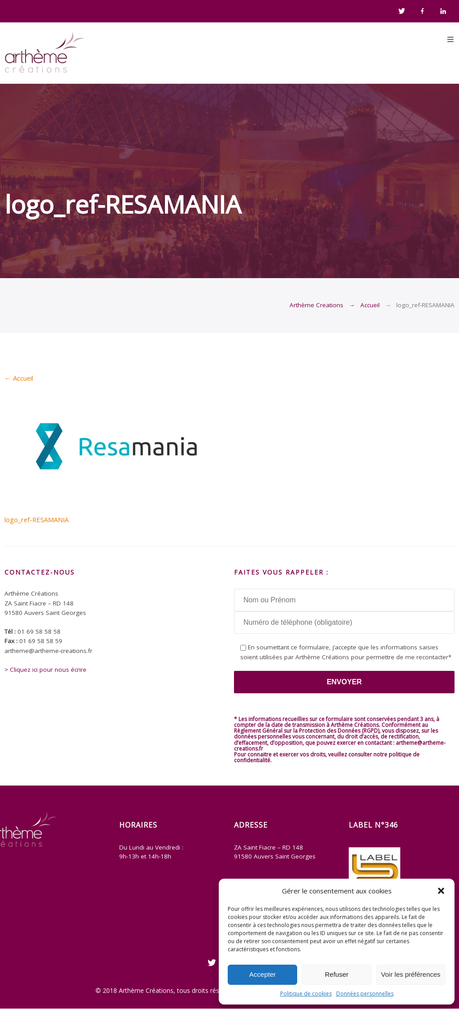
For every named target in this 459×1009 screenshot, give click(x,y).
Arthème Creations (316, 305)
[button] (441, 890)
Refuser (337, 974)
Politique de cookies (306, 993)
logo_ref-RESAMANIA (36, 519)
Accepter (262, 974)
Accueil (370, 305)
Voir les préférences (411, 974)
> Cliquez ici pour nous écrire (45, 670)
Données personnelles (365, 993)
